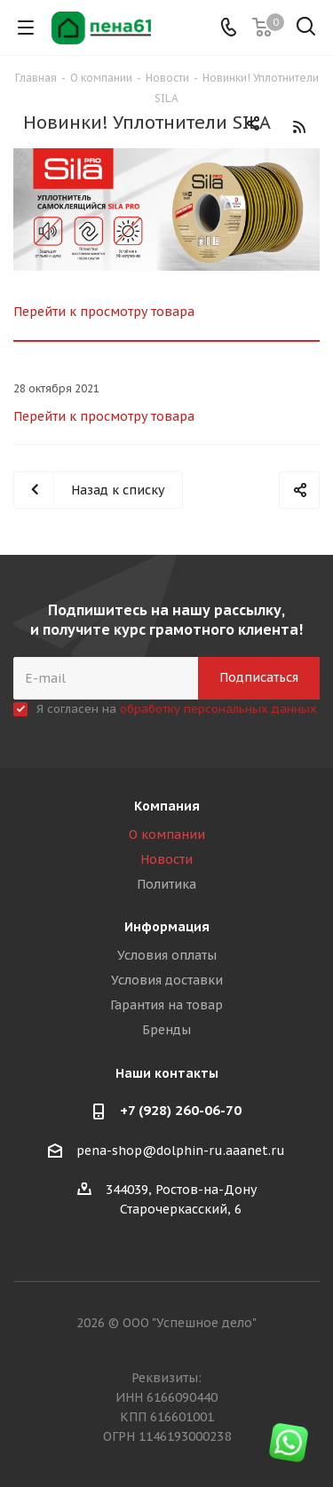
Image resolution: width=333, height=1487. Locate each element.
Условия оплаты (167, 955)
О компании (167, 834)
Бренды (166, 1030)
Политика (166, 884)
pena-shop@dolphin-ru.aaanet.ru (180, 1151)
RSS (299, 126)
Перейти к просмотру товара (103, 312)
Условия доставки (167, 980)
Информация (167, 927)
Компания (167, 806)
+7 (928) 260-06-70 (181, 1110)
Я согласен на (176, 708)
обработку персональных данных (218, 708)
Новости (166, 859)
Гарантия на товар (166, 1005)
